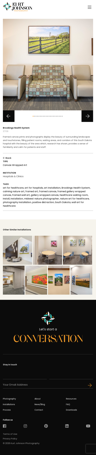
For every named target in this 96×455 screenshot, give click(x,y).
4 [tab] (37, 116)
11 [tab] (47, 116)
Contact (39, 409)
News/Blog (40, 404)
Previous (9, 116)
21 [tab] (62, 116)
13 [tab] (50, 116)
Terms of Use (10, 433)
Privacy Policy (10, 438)
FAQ (68, 404)
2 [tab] (34, 116)
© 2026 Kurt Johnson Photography (21, 443)
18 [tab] (57, 116)
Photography (9, 398)
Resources (71, 398)
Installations (9, 404)
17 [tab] (56, 116)
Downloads (71, 409)
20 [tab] (60, 116)
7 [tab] (41, 116)
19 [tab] (59, 116)
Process (7, 409)
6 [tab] (40, 116)
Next (87, 116)
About (38, 398)
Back (7, 158)
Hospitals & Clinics (13, 176)
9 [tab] (44, 116)
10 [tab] (46, 116)
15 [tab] (53, 116)
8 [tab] (43, 116)
